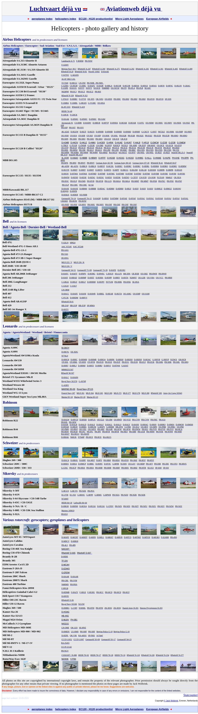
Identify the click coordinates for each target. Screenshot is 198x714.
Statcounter (190, 695)
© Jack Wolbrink (171, 701)
